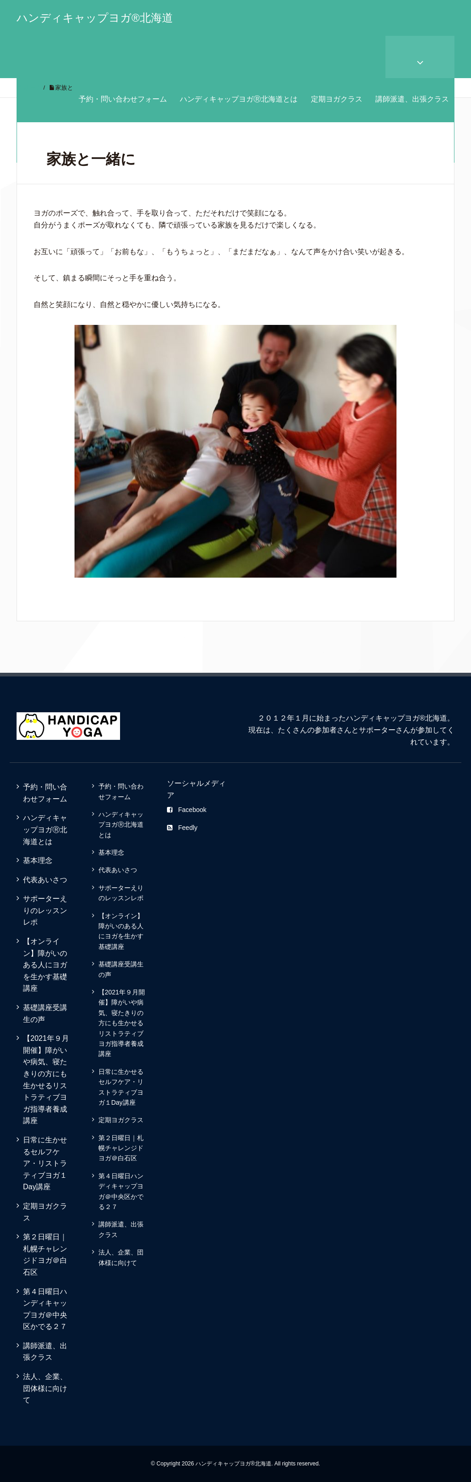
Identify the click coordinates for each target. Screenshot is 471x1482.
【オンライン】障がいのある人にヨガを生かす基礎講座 (45, 964)
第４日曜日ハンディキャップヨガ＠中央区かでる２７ (45, 1309)
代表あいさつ (45, 880)
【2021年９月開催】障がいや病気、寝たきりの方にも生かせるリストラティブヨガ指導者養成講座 (46, 1079)
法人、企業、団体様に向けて (45, 1388)
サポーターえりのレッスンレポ (45, 910)
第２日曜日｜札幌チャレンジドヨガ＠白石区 (45, 1254)
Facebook (186, 809)
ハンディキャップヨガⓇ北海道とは (239, 99)
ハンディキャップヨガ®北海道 (95, 17)
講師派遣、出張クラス (412, 99)
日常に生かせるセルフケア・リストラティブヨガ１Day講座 (45, 1163)
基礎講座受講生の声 (45, 1013)
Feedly (182, 827)
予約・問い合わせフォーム (123, 99)
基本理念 (37, 860)
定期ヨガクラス (336, 99)
